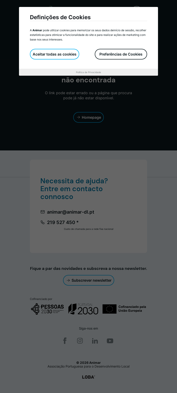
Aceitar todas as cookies (54, 54)
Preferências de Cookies (120, 54)
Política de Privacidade (88, 72)
